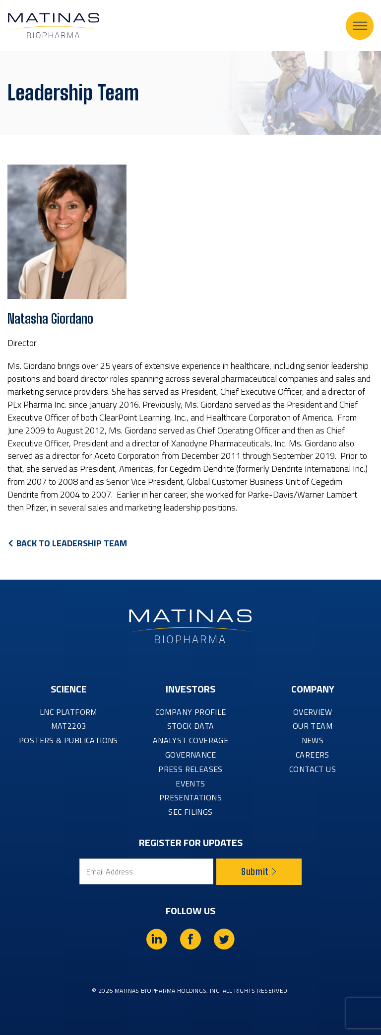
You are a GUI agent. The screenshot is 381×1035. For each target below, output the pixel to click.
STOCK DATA (190, 726)
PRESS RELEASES (190, 769)
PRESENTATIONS (190, 797)
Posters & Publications (68, 740)
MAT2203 (68, 726)
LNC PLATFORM (68, 712)
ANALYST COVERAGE (190, 740)
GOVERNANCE (190, 755)
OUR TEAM (312, 726)
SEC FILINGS (190, 812)
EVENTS (190, 783)
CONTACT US (312, 769)
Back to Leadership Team (71, 543)
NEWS (313, 740)
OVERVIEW (312, 712)
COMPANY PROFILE (190, 712)
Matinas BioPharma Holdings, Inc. (168, 990)
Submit (258, 871)
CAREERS (312, 755)
